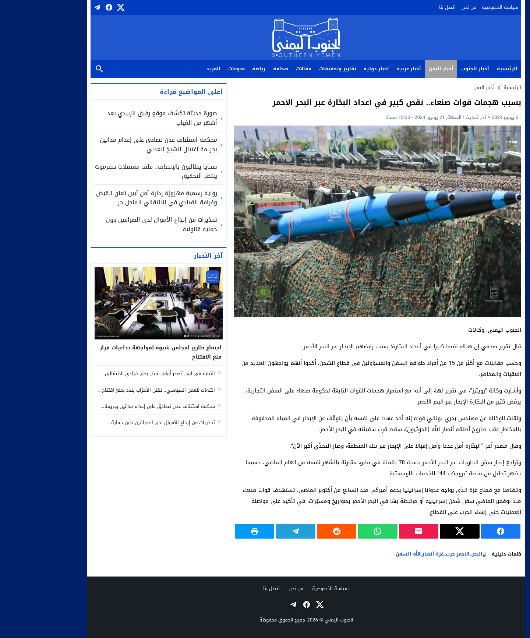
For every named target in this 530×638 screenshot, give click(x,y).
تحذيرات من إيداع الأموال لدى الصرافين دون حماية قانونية (120, 224)
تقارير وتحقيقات (296, 68)
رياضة (218, 68)
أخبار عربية (368, 68)
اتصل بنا (406, 7)
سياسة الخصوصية (459, 7)
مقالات (263, 68)
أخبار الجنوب (434, 68)
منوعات (195, 68)
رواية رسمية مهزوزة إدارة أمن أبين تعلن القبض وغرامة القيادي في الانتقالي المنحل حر (115, 197)
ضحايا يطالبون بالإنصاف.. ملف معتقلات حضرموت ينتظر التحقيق (115, 171)
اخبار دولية (335, 68)
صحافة (239, 68)
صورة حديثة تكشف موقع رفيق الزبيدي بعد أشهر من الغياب (121, 118)
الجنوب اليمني (298, 619)
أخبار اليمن (400, 68)
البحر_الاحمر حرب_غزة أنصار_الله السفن (398, 554)
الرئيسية (466, 68)
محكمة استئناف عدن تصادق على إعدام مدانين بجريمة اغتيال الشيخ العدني (117, 144)
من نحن (428, 7)
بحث (58, 69)
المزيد (173, 68)
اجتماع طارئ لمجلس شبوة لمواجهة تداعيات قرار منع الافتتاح (120, 352)
